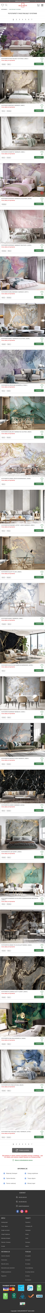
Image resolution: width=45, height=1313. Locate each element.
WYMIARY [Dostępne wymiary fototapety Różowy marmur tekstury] (39, 250)
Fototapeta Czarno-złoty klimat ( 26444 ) (14, 991)
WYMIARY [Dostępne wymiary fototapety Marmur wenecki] (39, 717)
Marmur (9, 64)
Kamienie (9, 157)
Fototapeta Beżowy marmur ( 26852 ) (13, 105)
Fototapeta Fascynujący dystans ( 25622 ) (14, 58)
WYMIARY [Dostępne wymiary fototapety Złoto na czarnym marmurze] (39, 670)
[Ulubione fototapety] (2, 5)
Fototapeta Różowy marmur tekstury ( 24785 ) (16, 245)
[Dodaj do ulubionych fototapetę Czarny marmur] (42, 805)
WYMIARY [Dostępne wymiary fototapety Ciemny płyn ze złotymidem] (39, 950)
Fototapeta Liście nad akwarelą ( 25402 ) (14, 385)
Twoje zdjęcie (4, 1226)
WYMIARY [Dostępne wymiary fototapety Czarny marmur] (39, 810)
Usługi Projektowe (5, 1234)
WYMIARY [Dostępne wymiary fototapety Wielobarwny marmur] (39, 297)
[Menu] (42, 5)
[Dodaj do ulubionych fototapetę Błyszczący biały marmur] (42, 1132)
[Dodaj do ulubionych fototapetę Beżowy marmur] (42, 106)
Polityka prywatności (6, 1272)
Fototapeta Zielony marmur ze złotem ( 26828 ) (16, 432)
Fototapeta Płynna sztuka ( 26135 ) (12, 1085)
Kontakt (3, 1246)
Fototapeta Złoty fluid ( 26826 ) (11, 571)
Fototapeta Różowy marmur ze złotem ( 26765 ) (16, 198)
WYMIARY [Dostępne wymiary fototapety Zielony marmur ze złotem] (39, 437)
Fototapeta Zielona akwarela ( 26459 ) (13, 1038)
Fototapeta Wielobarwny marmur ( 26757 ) (15, 292)
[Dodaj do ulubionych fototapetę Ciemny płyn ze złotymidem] (42, 945)
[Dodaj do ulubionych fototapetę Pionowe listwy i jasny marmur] (42, 525)
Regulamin (3, 1276)
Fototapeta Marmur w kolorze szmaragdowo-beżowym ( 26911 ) (19, 899)
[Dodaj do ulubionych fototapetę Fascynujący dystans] (42, 59)
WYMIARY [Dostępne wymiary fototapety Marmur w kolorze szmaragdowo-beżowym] (39, 903)
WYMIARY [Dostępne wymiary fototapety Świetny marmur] (39, 157)
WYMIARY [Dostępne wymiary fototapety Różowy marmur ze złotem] (39, 204)
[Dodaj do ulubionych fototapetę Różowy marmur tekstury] (42, 245)
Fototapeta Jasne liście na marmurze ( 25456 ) (16, 478)
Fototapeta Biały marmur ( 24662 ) (12, 618)
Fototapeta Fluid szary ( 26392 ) (11, 851)
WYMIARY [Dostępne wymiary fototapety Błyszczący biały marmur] (39, 1137)
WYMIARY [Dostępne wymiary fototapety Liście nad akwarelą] (39, 390)
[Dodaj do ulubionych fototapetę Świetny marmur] (42, 152)
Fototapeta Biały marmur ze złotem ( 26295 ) (15, 338)
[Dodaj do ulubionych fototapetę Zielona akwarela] (42, 1039)
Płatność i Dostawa (5, 1242)
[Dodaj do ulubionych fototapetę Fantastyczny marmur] (42, 759)
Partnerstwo (4, 1260)
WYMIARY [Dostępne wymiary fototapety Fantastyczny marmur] (39, 763)
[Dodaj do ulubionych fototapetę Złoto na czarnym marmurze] (42, 665)
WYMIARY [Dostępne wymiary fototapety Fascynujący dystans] (39, 64)
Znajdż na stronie (5, 1230)
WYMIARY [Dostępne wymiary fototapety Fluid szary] (39, 857)
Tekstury (9, 530)
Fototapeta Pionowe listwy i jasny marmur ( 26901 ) (18, 525)
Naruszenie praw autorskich (8, 1268)
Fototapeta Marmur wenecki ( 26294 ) (13, 711)
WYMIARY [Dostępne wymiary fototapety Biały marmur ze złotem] (39, 343)
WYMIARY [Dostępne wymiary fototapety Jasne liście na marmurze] (39, 483)
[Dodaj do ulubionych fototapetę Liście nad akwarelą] (42, 385)
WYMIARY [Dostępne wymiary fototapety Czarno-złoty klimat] (39, 997)
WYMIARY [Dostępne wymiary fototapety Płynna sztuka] (39, 1090)
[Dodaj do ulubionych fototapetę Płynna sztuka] (42, 1085)
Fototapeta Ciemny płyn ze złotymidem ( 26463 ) (16, 945)
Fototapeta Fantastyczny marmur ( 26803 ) (15, 758)
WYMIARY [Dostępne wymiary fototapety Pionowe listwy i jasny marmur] (39, 530)
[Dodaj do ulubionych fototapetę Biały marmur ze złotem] (42, 339)
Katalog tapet (4, 1222)
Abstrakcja (9, 110)
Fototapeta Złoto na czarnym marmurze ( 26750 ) (17, 665)
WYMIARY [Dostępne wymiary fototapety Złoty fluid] (39, 577)
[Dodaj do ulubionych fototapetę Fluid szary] (42, 852)
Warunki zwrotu (5, 1264)
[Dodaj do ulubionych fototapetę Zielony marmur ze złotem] (42, 432)
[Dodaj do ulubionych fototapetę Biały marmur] (42, 619)
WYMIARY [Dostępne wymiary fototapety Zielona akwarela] (39, 1043)
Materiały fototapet (5, 1238)
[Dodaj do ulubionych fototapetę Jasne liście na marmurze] (42, 479)
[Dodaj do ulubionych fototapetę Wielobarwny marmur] (42, 292)
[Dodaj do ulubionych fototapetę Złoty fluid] (42, 572)
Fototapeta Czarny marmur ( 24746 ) (12, 805)
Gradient (9, 390)
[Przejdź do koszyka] (38, 5)
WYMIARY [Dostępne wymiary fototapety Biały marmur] (39, 623)
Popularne (4, 624)
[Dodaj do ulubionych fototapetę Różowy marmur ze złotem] (42, 199)
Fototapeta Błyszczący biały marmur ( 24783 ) (16, 1131)
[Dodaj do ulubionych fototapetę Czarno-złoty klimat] (42, 992)
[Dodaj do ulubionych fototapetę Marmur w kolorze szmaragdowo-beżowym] (42, 899)
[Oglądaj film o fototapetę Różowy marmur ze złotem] (42, 193)
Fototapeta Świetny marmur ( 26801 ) (13, 152)
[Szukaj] (6, 5)
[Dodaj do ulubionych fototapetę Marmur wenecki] (42, 712)
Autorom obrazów (5, 1256)
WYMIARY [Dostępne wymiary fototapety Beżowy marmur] (39, 110)
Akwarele (4, 64)
